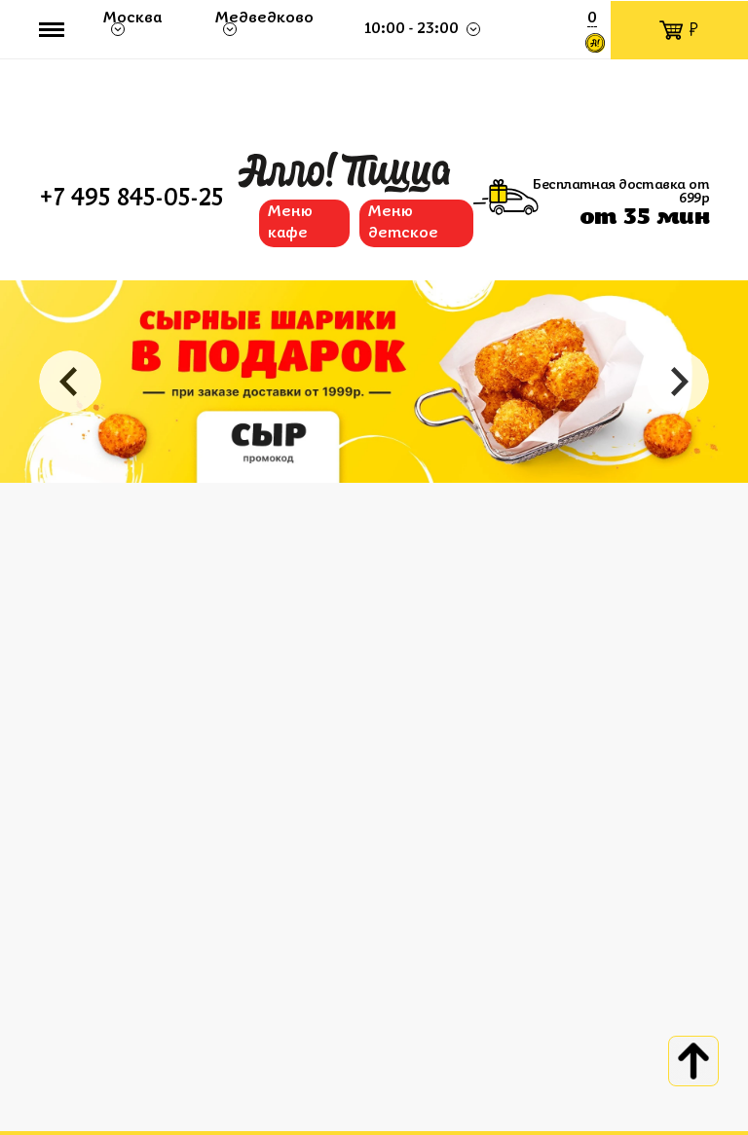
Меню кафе (290, 222)
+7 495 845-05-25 (131, 199)
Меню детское (403, 222)
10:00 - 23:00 (412, 29)
